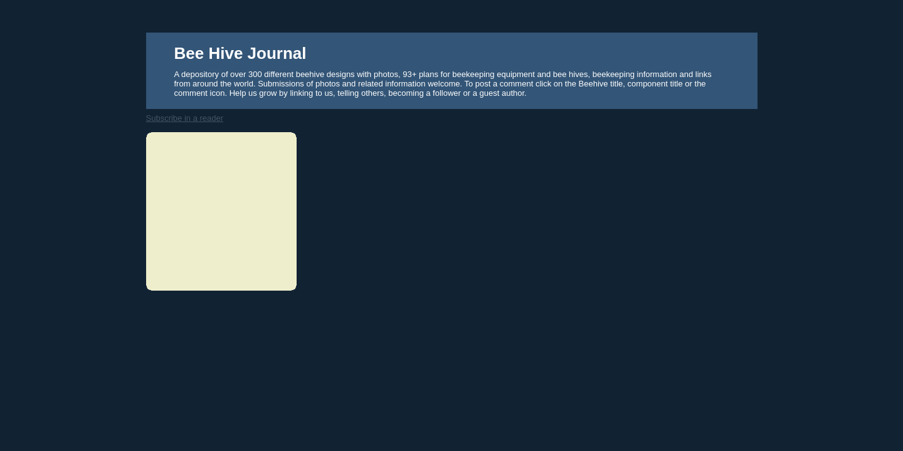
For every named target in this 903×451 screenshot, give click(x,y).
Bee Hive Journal (240, 53)
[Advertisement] (217, 209)
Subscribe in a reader (185, 118)
